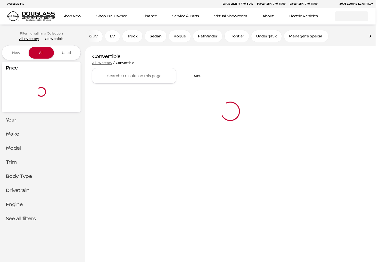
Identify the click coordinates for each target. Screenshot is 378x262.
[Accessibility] (13, 4)
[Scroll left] (90, 36)
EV (112, 36)
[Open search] (319, 16)
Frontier (237, 36)
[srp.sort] (195, 76)
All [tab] (41, 53)
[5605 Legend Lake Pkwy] (354, 4)
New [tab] (16, 53)
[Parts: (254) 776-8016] (271, 4)
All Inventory (102, 63)
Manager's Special (306, 36)
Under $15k (266, 36)
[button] (328, 4)
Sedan (156, 36)
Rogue (180, 36)
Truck (132, 36)
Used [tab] (66, 53)
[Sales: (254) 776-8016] (303, 4)
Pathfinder (207, 36)
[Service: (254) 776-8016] (238, 4)
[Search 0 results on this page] (134, 75)
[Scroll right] (370, 36)
